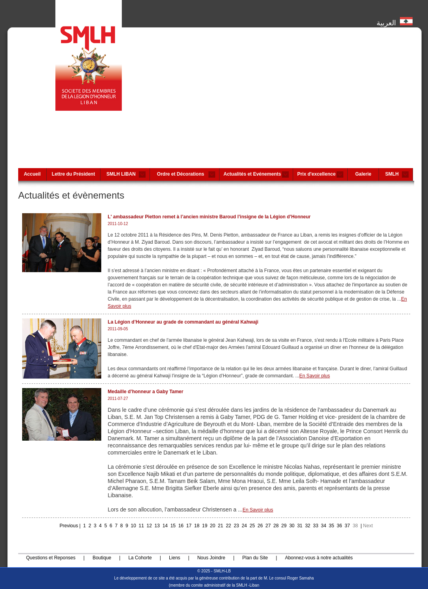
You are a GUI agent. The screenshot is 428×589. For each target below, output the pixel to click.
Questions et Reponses (51, 558)
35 (331, 525)
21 (220, 525)
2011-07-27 (118, 398)
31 (299, 525)
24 (244, 525)
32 (307, 525)
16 (181, 525)
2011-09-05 (118, 329)
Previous (68, 525)
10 (133, 525)
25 (252, 525)
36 (339, 525)
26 (260, 525)
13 (157, 525)
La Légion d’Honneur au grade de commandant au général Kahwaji (183, 322)
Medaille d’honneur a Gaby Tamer (145, 391)
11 (141, 525)
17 (188, 525)
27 (268, 525)
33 (315, 525)
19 (204, 525)
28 (275, 525)
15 (173, 525)
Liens (174, 558)
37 (347, 525)
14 (165, 525)
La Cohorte (140, 558)
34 (323, 525)
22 (228, 525)
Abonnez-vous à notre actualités (318, 558)
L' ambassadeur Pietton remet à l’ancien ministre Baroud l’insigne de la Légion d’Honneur (209, 217)
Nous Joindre (211, 558)
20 (212, 525)
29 (283, 525)
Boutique (102, 558)
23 (236, 525)
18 (196, 525)
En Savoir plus (314, 376)
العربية (395, 21)
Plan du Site (255, 558)
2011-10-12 (118, 224)
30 (291, 525)
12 (149, 525)
